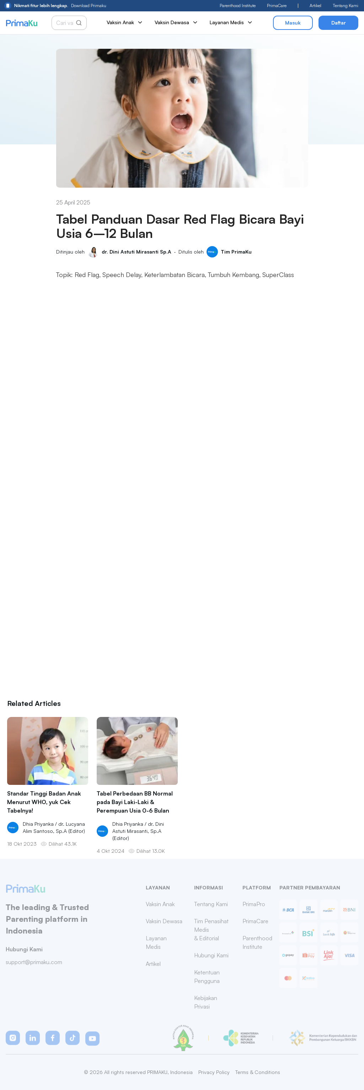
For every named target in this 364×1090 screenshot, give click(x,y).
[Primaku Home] (21, 23)
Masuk (293, 23)
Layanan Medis (231, 22)
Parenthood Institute (238, 5)
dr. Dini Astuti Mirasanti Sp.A (136, 252)
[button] (13, 1044)
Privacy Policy (214, 1072)
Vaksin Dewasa (176, 22)
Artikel (315, 5)
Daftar (338, 23)
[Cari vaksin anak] (66, 22)
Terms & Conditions (257, 1072)
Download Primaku (55, 5)
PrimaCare (277, 5)
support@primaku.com (34, 968)
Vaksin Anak (125, 22)
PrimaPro (253, 910)
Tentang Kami (345, 5)
